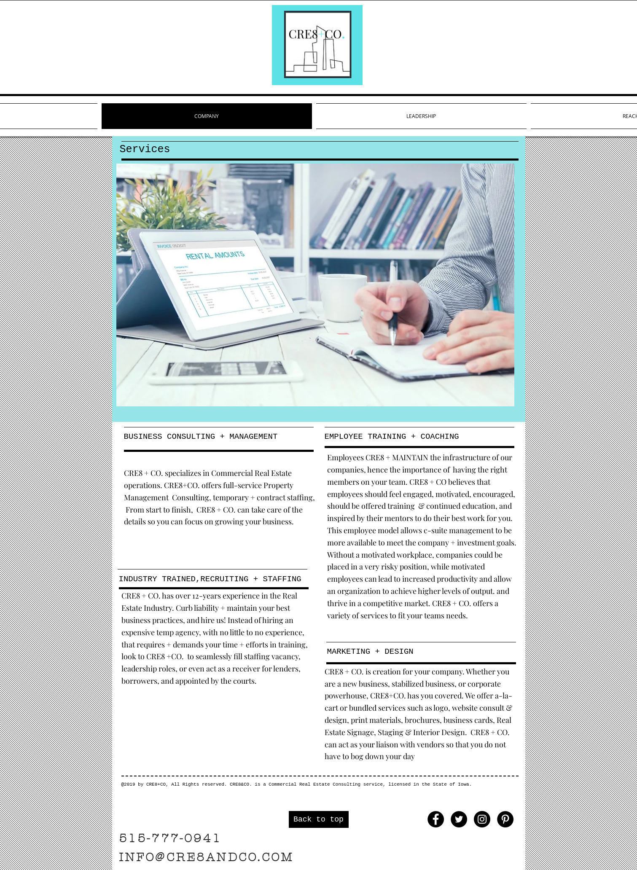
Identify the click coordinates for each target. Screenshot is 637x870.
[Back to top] (319, 819)
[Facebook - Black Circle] (435, 819)
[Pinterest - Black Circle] (505, 819)
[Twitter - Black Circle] (459, 819)
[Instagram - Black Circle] (482, 819)
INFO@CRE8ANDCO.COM (206, 857)
